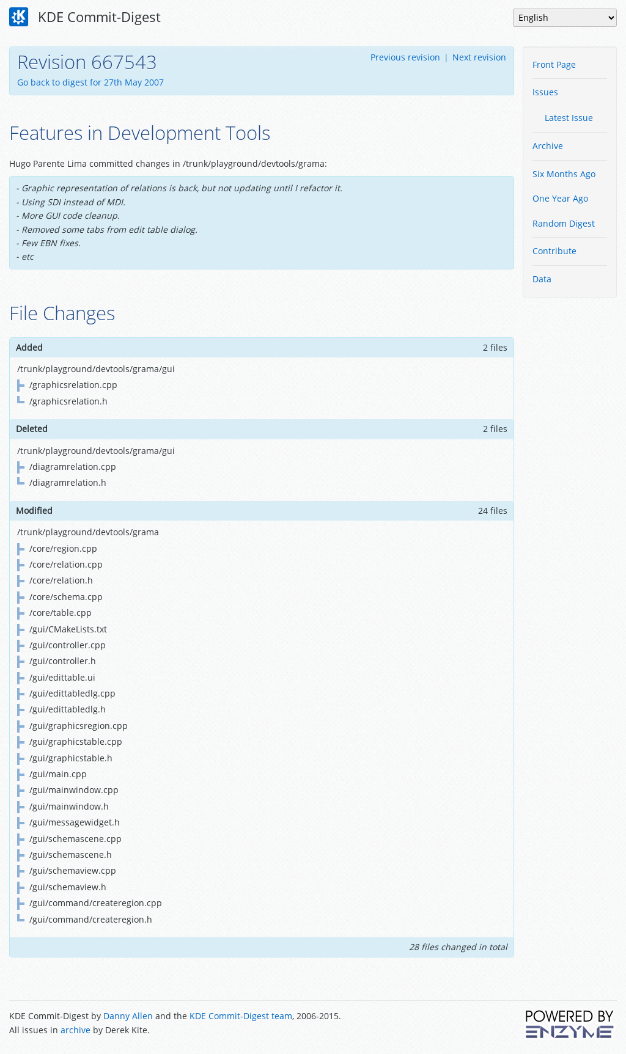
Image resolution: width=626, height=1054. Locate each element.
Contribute (554, 251)
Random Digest (563, 223)
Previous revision (405, 57)
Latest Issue (569, 117)
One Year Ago (560, 198)
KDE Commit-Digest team (241, 1016)
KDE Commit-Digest (85, 17)
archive (75, 1030)
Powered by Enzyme (570, 1024)
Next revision (479, 57)
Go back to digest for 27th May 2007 (90, 82)
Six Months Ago (563, 174)
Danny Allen (128, 1016)
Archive (547, 146)
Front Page (554, 64)
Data (541, 279)
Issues (545, 92)
